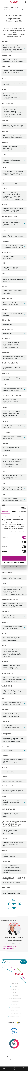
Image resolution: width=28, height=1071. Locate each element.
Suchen (23, 962)
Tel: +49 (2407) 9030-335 (9, 946)
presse (15, 993)
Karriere (15, 996)
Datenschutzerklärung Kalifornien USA (9, 1059)
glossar (15, 1005)
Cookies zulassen (14, 558)
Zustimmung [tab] (5, 511)
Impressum (8, 1056)
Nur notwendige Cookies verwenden (14, 562)
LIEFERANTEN (15, 1002)
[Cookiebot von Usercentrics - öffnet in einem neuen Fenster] (20, 508)
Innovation (12, 6)
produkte (15, 984)
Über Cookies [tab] (22, 511)
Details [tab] (14, 511)
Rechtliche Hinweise (5, 1065)
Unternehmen (15, 990)
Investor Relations (15, 999)
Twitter (14, 903)
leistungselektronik (15, 1014)
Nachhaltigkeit (15, 1008)
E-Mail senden (10, 948)
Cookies (12, 1065)
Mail (14, 907)
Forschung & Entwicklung (10, 7)
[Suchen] (26, 2)
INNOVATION (15, 987)
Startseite (3, 1056)
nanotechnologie (15, 1017)
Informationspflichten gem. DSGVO (8, 1062)
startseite (4, 6)
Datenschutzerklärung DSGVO (19, 1056)
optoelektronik (15, 1011)
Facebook (8, 903)
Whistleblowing (18, 1065)
